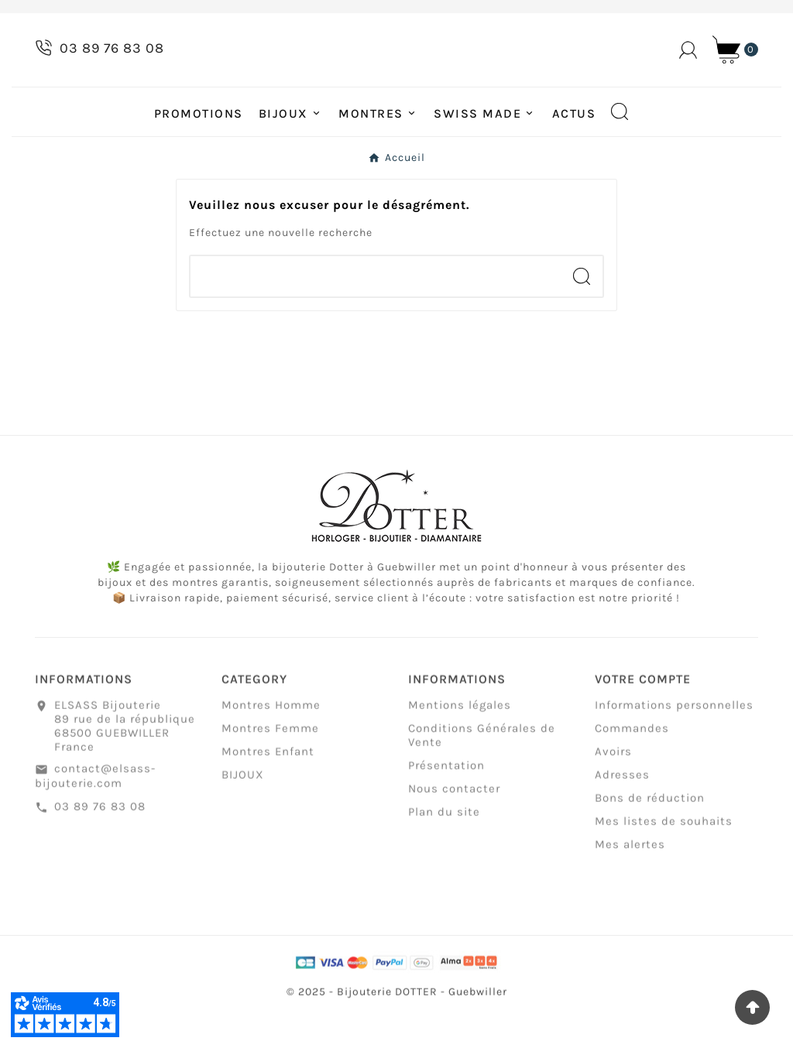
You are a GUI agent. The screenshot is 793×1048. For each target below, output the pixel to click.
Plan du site (444, 849)
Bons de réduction (650, 835)
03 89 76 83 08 (100, 844)
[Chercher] (376, 306)
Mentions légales (459, 742)
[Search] (581, 305)
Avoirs (613, 789)
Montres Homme (271, 742)
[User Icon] (688, 65)
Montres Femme (270, 765)
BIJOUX (242, 812)
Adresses (622, 812)
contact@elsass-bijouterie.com (95, 813)
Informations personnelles (674, 742)
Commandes (632, 765)
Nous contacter (454, 826)
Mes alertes (630, 882)
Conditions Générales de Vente (481, 772)
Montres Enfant (267, 789)
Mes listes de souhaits (664, 858)
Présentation (446, 803)
